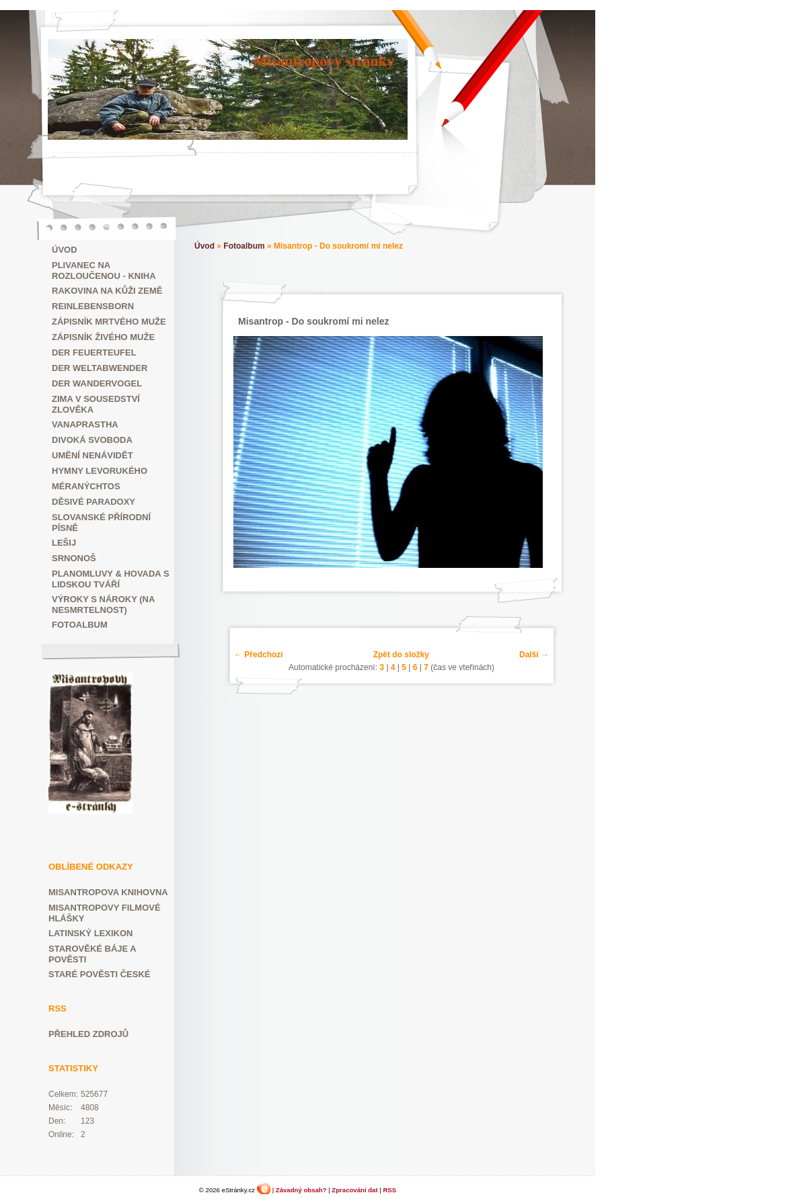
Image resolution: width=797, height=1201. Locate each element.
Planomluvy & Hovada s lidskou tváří (110, 579)
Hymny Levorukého (99, 471)
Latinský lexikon (90, 933)
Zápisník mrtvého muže (109, 322)
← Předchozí (258, 654)
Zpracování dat (354, 1190)
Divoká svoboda (92, 440)
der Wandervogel (97, 383)
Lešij (64, 543)
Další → (534, 654)
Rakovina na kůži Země (107, 291)
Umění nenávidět (92, 455)
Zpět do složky (401, 654)
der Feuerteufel (94, 352)
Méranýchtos (86, 486)
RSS (389, 1190)
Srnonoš (74, 558)
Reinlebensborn (93, 306)
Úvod (64, 250)
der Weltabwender (100, 368)
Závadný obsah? (301, 1190)
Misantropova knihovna (108, 892)
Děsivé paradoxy (93, 502)
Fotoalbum (80, 625)
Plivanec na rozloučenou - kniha (104, 270)
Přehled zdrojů (88, 1034)
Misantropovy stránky (324, 60)
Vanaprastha (85, 424)
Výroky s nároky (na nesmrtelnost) (103, 604)
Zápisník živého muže (103, 337)
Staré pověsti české (99, 974)
